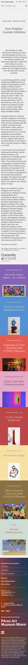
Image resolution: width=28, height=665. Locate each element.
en (23, 1)
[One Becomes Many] (14, 462)
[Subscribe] (26, 574)
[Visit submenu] (2, 6)
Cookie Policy (5, 657)
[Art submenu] (5, 6)
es (26, 1)
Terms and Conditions (14, 657)
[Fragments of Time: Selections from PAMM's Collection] (14, 353)
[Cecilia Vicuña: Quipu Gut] (14, 426)
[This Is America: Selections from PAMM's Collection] (14, 499)
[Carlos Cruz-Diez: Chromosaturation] (14, 389)
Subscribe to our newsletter (10, 563)
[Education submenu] (9, 6)
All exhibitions (5, 261)
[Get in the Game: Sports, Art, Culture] (14, 280)
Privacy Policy (23, 655)
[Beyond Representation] (14, 537)
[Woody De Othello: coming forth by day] (14, 316)
